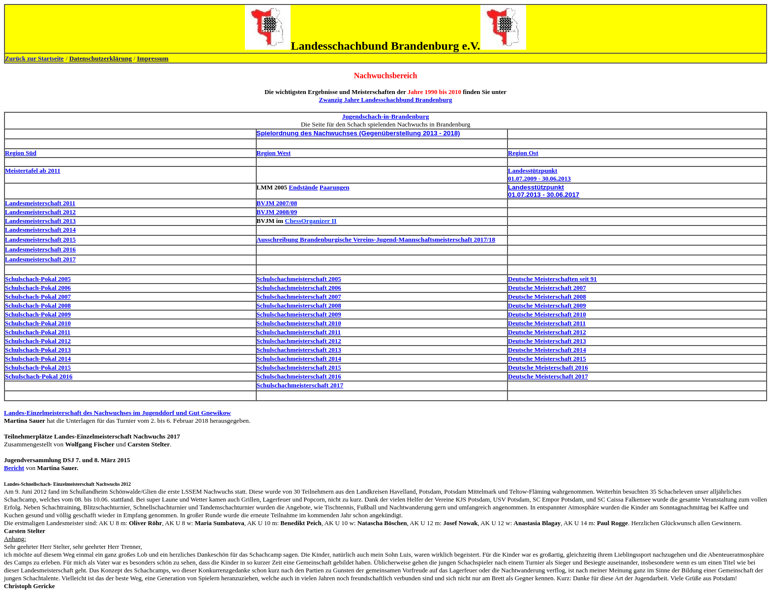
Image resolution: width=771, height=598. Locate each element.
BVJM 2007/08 (277, 203)
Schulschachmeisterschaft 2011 (299, 332)
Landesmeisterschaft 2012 (40, 212)
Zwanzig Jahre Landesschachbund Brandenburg (385, 99)
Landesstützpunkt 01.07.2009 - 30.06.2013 (539, 174)
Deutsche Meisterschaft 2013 (547, 341)
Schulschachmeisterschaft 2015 (299, 367)
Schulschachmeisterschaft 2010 (299, 323)
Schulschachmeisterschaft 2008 (299, 305)
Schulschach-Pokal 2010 (38, 323)
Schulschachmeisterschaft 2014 (299, 358)
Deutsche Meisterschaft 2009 (547, 305)
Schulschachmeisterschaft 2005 (299, 279)
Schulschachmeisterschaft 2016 (299, 376)
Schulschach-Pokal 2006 (38, 287)
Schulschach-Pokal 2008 (38, 305)
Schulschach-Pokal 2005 (38, 279)
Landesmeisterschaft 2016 (40, 249)
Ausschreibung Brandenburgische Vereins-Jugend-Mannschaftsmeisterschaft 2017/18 (376, 239)
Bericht (14, 468)
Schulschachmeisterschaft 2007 (299, 296)
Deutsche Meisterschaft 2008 (547, 296)
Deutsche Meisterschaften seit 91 (552, 279)
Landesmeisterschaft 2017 (40, 259)
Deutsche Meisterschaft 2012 (547, 332)
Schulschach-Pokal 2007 (38, 296)
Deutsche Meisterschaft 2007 (547, 287)
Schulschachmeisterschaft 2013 (299, 349)
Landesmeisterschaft (34, 203)
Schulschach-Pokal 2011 (37, 332)
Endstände (303, 187)
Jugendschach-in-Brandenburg (385, 116)
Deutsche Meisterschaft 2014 (547, 349)
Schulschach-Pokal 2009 (38, 314)
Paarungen (335, 187)
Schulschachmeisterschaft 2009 (299, 314)
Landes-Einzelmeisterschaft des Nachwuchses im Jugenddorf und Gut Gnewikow (117, 412)
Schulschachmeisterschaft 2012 (299, 341)
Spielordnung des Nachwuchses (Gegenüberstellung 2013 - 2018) (358, 133)
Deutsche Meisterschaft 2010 (547, 314)
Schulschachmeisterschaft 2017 (300, 385)
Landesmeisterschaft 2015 (40, 239)
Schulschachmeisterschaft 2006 (299, 287)
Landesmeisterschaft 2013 (40, 220)
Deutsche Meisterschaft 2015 (547, 358)
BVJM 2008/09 (277, 212)
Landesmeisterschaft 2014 (40, 229)
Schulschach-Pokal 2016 (38, 376)
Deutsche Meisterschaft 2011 (547, 323)
